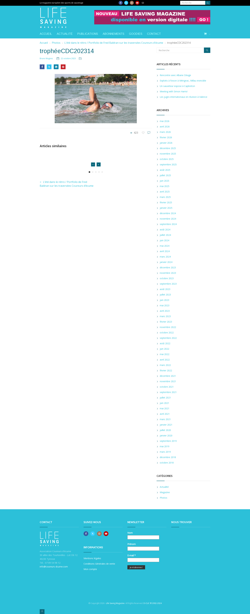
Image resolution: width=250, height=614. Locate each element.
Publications (87, 33)
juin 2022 (164, 348)
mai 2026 (164, 121)
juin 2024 (164, 240)
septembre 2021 (168, 392)
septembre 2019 (168, 440)
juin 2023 (164, 299)
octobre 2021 (167, 386)
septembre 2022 (168, 337)
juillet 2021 (165, 397)
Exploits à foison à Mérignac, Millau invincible (183, 80)
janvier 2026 (166, 142)
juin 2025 (164, 180)
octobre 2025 (167, 159)
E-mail (131, 555)
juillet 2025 (165, 175)
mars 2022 (165, 365)
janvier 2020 (166, 435)
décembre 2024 (168, 213)
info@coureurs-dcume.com (54, 566)
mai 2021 (164, 408)
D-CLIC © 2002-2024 (152, 603)
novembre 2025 (168, 153)
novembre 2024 (168, 218)
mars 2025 (165, 197)
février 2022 (166, 370)
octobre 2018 (167, 462)
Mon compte (90, 569)
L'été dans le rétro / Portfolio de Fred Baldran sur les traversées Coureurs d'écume (113, 42)
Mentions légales (92, 558)
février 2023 (166, 321)
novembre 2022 (168, 327)
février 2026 (166, 137)
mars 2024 (165, 256)
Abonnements (113, 33)
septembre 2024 (168, 224)
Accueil (46, 33)
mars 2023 (165, 316)
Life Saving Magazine (115, 603)
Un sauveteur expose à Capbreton (177, 86)
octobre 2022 (167, 332)
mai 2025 (164, 186)
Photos (56, 42)
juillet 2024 (165, 234)
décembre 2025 (168, 148)
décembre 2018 (168, 457)
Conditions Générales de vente (99, 563)
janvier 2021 (166, 424)
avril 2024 (165, 251)
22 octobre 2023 (68, 58)
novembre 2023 (168, 272)
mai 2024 (164, 245)
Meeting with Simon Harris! (174, 91)
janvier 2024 (166, 262)
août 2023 (165, 289)
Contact (154, 33)
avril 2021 (165, 413)
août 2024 (165, 229)
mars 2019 (165, 451)
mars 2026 (165, 131)
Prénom (131, 544)
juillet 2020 (165, 430)
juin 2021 (164, 402)
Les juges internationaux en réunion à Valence (183, 96)
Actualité (65, 33)
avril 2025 (165, 191)
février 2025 (166, 202)
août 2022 (165, 343)
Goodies (135, 33)
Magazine (165, 492)
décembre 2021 (168, 375)
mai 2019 (164, 446)
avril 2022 (165, 359)
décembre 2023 (168, 267)
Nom (130, 532)
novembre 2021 (168, 381)
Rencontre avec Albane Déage (175, 75)
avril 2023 (165, 310)
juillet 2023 (165, 294)
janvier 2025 (166, 207)
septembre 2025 (168, 164)
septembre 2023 (168, 283)
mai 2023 (164, 305)
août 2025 (165, 169)
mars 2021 (165, 419)
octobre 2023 (167, 278)
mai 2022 (164, 354)
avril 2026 (165, 126)
